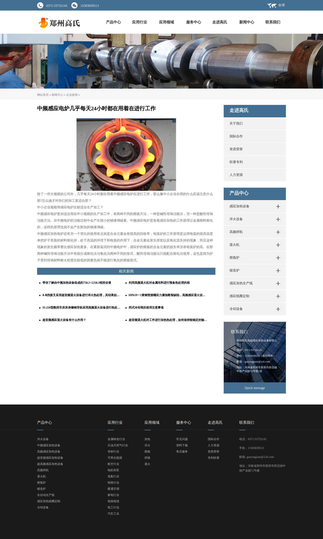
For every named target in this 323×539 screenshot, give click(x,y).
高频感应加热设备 (48, 451)
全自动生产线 (46, 495)
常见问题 (182, 439)
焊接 (147, 457)
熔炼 (147, 451)
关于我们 (236, 123)
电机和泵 (113, 470)
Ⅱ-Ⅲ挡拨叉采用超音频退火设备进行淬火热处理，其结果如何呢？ (81, 295)
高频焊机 (236, 232)
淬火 (147, 445)
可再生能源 (115, 457)
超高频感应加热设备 (50, 464)
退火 (147, 464)
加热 (147, 439)
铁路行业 (113, 482)
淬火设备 (236, 219)
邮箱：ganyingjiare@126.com (253, 361)
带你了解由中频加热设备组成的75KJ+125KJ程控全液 (76, 282)
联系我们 (272, 22)
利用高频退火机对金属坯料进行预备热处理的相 (159, 282)
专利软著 (213, 457)
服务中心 (193, 22)
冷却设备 (236, 309)
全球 (281, 5)
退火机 (234, 244)
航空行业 (113, 464)
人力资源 (236, 174)
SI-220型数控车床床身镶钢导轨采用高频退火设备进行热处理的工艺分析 (81, 307)
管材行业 (113, 451)
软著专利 (236, 162)
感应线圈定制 (239, 296)
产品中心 (113, 22)
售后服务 (182, 451)
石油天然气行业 (118, 445)
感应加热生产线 (241, 283)
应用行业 (140, 22)
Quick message (255, 388)
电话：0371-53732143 (249, 350)
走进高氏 (220, 22)
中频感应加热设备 (48, 445)
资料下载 (182, 445)
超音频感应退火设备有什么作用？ (64, 320)
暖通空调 (113, 488)
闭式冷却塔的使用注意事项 (146, 307)
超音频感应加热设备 (50, 457)
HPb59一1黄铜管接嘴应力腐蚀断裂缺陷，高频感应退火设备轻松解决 (168, 295)
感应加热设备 (239, 206)
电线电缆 (113, 501)
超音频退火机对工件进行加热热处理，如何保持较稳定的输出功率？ (168, 320)
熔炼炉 (234, 257)
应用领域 (167, 22)
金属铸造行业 (116, 439)
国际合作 (236, 136)
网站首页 (43, 94)
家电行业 (113, 495)
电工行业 (113, 507)
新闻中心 (246, 22)
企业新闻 (72, 94)
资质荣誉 (236, 149)
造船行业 (113, 476)
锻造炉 (234, 270)
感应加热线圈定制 (48, 501)
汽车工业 (113, 513)
